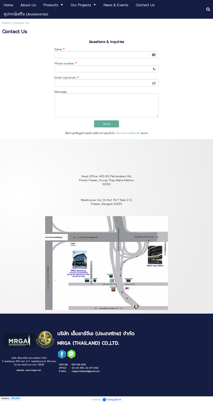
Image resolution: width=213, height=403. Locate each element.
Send (106, 124)
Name (59, 49)
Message (60, 92)
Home (6, 23)
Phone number (65, 63)
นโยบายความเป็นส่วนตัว (127, 133)
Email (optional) (66, 77)
